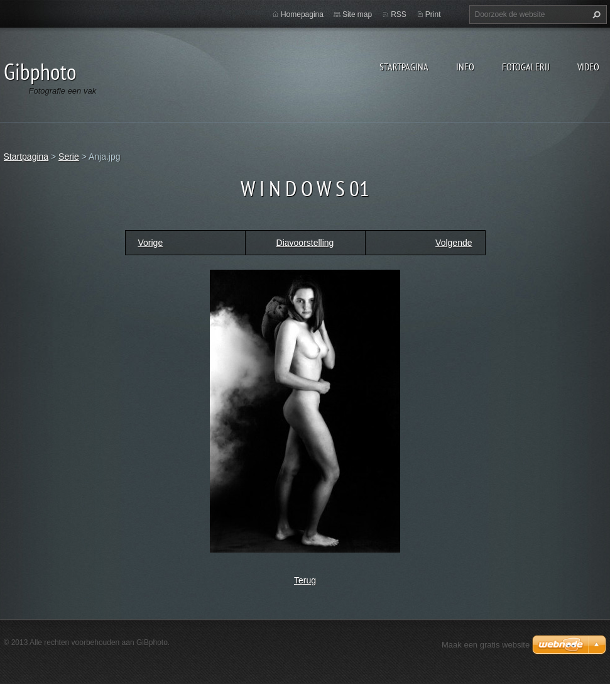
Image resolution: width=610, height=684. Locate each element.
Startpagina (403, 66)
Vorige (150, 243)
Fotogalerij (526, 66)
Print (433, 14)
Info (465, 66)
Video (588, 66)
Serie (68, 157)
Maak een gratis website (486, 644)
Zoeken (594, 14)
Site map (357, 14)
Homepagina (302, 14)
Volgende (453, 243)
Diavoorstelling (305, 243)
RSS (398, 14)
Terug (305, 580)
